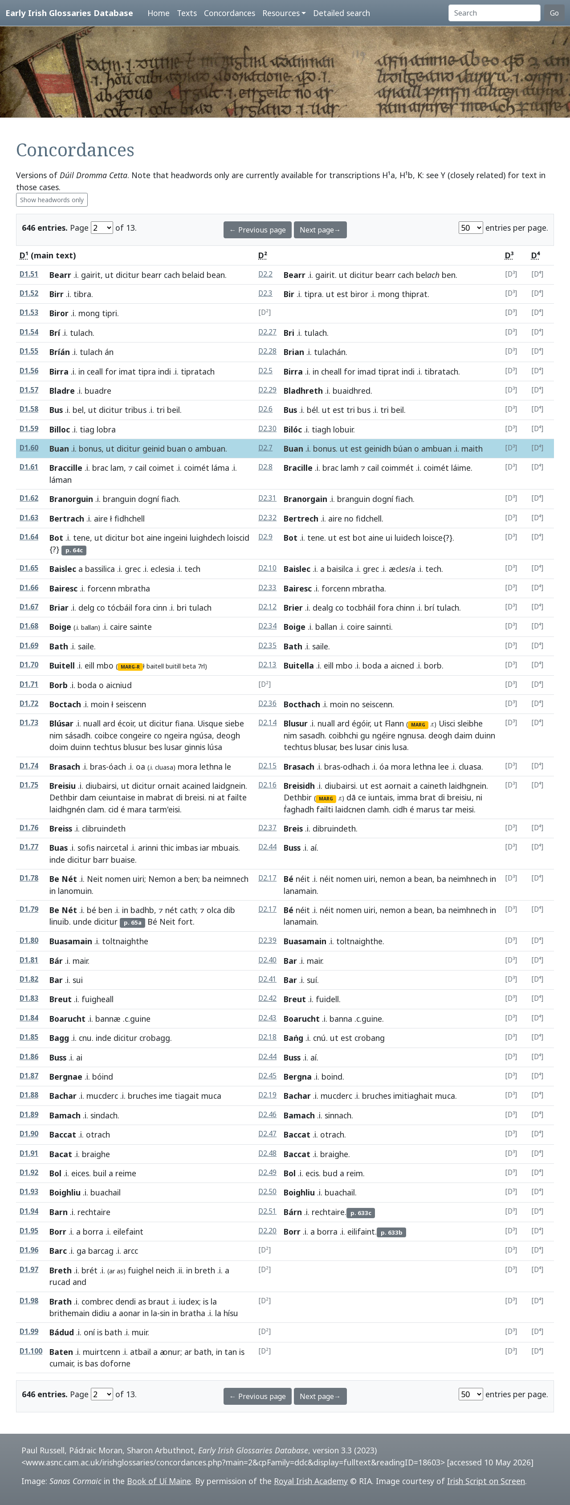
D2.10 (267, 568)
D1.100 (31, 1351)
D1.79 (29, 909)
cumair (61, 1363)
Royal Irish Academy (311, 1481)
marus (428, 809)
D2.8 (265, 467)
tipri (109, 313)
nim (56, 735)
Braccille (65, 467)
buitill (173, 666)
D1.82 (29, 979)
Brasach (64, 766)
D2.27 (267, 332)
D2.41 (267, 979)
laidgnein (228, 785)
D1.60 (29, 448)
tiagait (187, 1095)
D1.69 (29, 645)
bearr (152, 274)
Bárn (293, 1212)
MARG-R (130, 667)
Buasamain (70, 941)
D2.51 (267, 1211)
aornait (397, 785)
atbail (140, 1351)
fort (185, 921)
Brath (60, 1301)
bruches (142, 1095)
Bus (56, 409)
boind (332, 1076)
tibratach (441, 371)
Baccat (62, 1134)
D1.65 (29, 568)
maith (472, 448)
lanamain (300, 890)
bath (113, 1332)
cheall (331, 371)
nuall (92, 723)
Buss (292, 847)
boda (372, 665)
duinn (80, 747)
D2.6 (265, 409)
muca (445, 1095)
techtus (107, 747)
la (214, 1301)
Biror (59, 313)
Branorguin (71, 499)
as (142, 1301)
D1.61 (29, 467)
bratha (192, 1313)
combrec (97, 1301)
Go (554, 13)
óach (117, 766)
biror (359, 294)
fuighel (141, 1270)
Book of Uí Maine (159, 1481)
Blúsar (61, 723)
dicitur (127, 274)
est (342, 294)
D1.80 (29, 940)
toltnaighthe (359, 941)
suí (312, 980)
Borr (57, 1231)
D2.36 (267, 703)
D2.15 (267, 766)
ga (81, 1250)
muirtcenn (101, 1351)
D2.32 (267, 517)
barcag (101, 1250)
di (179, 797)
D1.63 (29, 517)
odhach (356, 766)
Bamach (65, 1115)
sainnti (379, 626)
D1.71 (29, 684)
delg (86, 607)
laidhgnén (67, 809)
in (81, 371)
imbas (187, 847)
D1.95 (29, 1231)
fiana (184, 723)
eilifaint (361, 1231)
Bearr (60, 274)
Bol (55, 1173)
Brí (54, 332)
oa (140, 766)
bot (137, 537)
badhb (142, 910)
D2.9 (265, 537)
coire (356, 626)
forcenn (101, 588)
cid (113, 809)
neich (165, 1270)
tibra (82, 294)
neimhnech (468, 878)
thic (167, 847)
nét (171, 910)
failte (237, 797)
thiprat (415, 294)
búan (402, 448)
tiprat (388, 371)
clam (95, 809)
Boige (60, 626)
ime (165, 1095)
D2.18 (267, 1037)
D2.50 (267, 1191)
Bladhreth (303, 390)
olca (214, 910)
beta (189, 666)
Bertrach (66, 518)
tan (230, 1351)
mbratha (368, 588)
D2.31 (267, 498)
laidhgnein (467, 785)
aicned (402, 665)
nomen (117, 878)
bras (98, 766)
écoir (126, 723)
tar (447, 809)
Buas (58, 847)
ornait (169, 785)
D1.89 (29, 1114)
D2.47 (267, 1133)
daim (463, 735)
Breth (60, 1270)
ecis (312, 1173)
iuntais (380, 797)
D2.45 (267, 1076)
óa (384, 766)
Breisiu (62, 785)
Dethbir (63, 797)
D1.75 (29, 785)
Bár (56, 960)
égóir (361, 723)
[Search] (494, 12)
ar (188, 1351)
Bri (289, 332)
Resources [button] (281, 13)
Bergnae (65, 1076)
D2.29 (267, 390)
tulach (81, 332)
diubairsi (101, 785)
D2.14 (267, 722)
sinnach (338, 1115)
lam (117, 467)
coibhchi (343, 735)
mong (388, 294)
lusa (399, 747)
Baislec (62, 568)
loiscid (238, 537)
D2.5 (265, 370)
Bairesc (63, 588)
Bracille (298, 467)
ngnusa (411, 735)
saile (86, 646)
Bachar (63, 1095)
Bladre (62, 390)
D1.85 (29, 1037)
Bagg (59, 1037)
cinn (160, 607)
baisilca (340, 568)
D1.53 (29, 312)
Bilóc (293, 429)
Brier (293, 607)
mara (137, 809)
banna (341, 1018)
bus (363, 409)
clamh (378, 809)
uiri (138, 878)
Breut (60, 999)
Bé (288, 878)
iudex (189, 1301)
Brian (294, 352)
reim (354, 1173)
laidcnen (350, 809)
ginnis (194, 747)
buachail (340, 1192)
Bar (290, 960)
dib (229, 910)
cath (188, 910)
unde (82, 921)
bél (312, 409)
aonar (129, 1313)
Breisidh (299, 785)
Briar (59, 607)
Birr (56, 294)
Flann (394, 723)
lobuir (343, 429)
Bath (58, 646)
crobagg (154, 1037)
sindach (104, 1115)
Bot (56, 537)
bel (78, 409)
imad (367, 371)
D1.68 (29, 626)
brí (429, 607)
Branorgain (305, 499)
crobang (369, 1037)
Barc (58, 1250)
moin (100, 704)
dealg (323, 607)
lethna (211, 766)
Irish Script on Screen (486, 1481)
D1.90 (29, 1133)
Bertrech (301, 518)
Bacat (60, 1154)
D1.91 (29, 1153)
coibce (106, 735)
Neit (95, 878)
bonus (90, 448)
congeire (135, 735)
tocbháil (360, 607)
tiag (87, 429)
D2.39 (267, 940)
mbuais (225, 847)
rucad (59, 1282)
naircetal (112, 847)
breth (205, 1270)
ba (207, 878)
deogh (228, 735)
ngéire (383, 735)
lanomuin (75, 890)
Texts (187, 13)
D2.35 (267, 645)
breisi (194, 797)
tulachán (330, 352)
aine (154, 537)
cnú (319, 1037)
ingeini (175, 537)
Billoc (59, 429)
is (205, 1301)
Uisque (210, 723)
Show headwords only (52, 200)
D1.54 (29, 332)
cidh (400, 809)
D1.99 (29, 1331)
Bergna (298, 1076)
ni (211, 797)
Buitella (299, 665)
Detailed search (341, 13)
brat (428, 797)
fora (142, 607)
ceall (95, 371)
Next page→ (320, 230)
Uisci (447, 723)
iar (204, 847)
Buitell (62, 665)
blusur (134, 747)
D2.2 (265, 274)
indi (164, 371)
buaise (123, 859)
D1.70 (29, 664)
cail (141, 467)
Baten (61, 1351)
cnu (85, 1037)
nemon (392, 878)
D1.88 (29, 1095)
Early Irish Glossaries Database (69, 12)
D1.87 (29, 1076)
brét (89, 1270)
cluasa (470, 766)
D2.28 (267, 351)
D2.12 (267, 607)
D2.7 (265, 448)
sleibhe (470, 723)
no (349, 518)
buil (99, 1173)
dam (88, 797)
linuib (59, 921)
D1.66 (29, 587)
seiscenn (377, 704)
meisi (464, 809)
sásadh (77, 735)
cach (172, 274)
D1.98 (29, 1300)
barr (101, 859)
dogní (148, 499)
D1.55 (29, 351)
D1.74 (29, 766)
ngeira (175, 735)
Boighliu (65, 1192)
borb (433, 665)
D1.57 (29, 390)
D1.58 (29, 409)
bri (182, 607)
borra (93, 1231)
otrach (332, 1134)
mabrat (160, 797)
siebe (234, 723)
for (111, 371)
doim (58, 747)
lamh (349, 467)
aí (313, 847)
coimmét (397, 467)
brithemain (69, 1313)
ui (389, 537)
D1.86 (29, 1056)
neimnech (231, 878)
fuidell (327, 999)
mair (80, 960)
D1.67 (29, 607)
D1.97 (29, 1269)
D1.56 (29, 370)
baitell (155, 666)
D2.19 (267, 1095)
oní (89, 1332)
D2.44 (267, 847)
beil (173, 409)
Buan (59, 448)
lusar (173, 747)
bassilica (100, 568)
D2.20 (267, 1231)
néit (303, 878)
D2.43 (267, 1018)
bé (91, 910)
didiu (101, 1313)
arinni (148, 847)
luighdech (207, 537)
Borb (58, 685)
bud (330, 1173)
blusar (324, 747)
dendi (125, 1301)
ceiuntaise (116, 797)
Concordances (229, 13)
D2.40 (267, 960)
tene (81, 537)
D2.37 (267, 827)
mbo (105, 665)
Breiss (60, 828)
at (221, 797)
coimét (196, 467)
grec (133, 568)
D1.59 (29, 428)
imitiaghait (413, 1095)
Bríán (59, 352)
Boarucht (67, 1018)
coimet (161, 467)
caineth (433, 785)
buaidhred (351, 390)
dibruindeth (334, 828)
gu (365, 735)
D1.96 (29, 1250)
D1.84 (29, 1018)
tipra (313, 294)
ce (362, 797)
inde (57, 859)
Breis (293, 828)
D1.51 (29, 274)
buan (176, 448)
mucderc (102, 1095)
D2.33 (267, 587)
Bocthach (302, 704)
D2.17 (267, 878)
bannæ (108, 1018)
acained (196, 785)
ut (109, 274)
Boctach (65, 704)
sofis (85, 847)
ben (449, 274)
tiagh (321, 429)
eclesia (163, 568)
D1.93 (29, 1191)
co (101, 607)
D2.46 (267, 1114)
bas (91, 1363)
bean (216, 274)
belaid (193, 274)
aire (101, 518)
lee (443, 766)
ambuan (210, 448)
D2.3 (265, 293)
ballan (326, 626)
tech (433, 568)
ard (109, 723)
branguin (119, 499)
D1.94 (29, 1211)
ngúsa (201, 735)
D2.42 (267, 998)
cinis (382, 747)
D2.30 (267, 428)
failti (324, 809)
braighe (334, 1154)
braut (158, 1301)
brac (100, 467)
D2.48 (267, 1153)
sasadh (312, 735)
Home (158, 13)
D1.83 (29, 998)
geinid (153, 448)
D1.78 (29, 878)
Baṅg (293, 1037)
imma (407, 797)
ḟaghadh (299, 809)
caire (118, 626)
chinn (405, 607)
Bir (289, 294)
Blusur (296, 723)
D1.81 (29, 960)
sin (165, 1313)
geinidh (377, 448)
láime (461, 467)
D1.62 (29, 498)
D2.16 (267, 785)
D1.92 (29, 1172)
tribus (136, 409)
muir (139, 1332)
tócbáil (119, 607)
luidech (407, 537)
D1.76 (29, 827)
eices (80, 1173)
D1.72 (29, 703)
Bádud (61, 1332)
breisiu (459, 797)
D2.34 (267, 626)
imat (127, 371)
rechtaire (328, 1212)
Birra (59, 371)
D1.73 (29, 722)
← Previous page (257, 230)
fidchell (369, 518)
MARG (418, 725)
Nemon (161, 878)
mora (187, 766)
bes (155, 747)
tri (160, 409)
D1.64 (29, 537)
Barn (58, 1212)
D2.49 (267, 1172)
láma (220, 467)
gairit (91, 274)
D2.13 (267, 664)
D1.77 (29, 847)
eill (89, 665)
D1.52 (29, 293)
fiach (170, 499)
